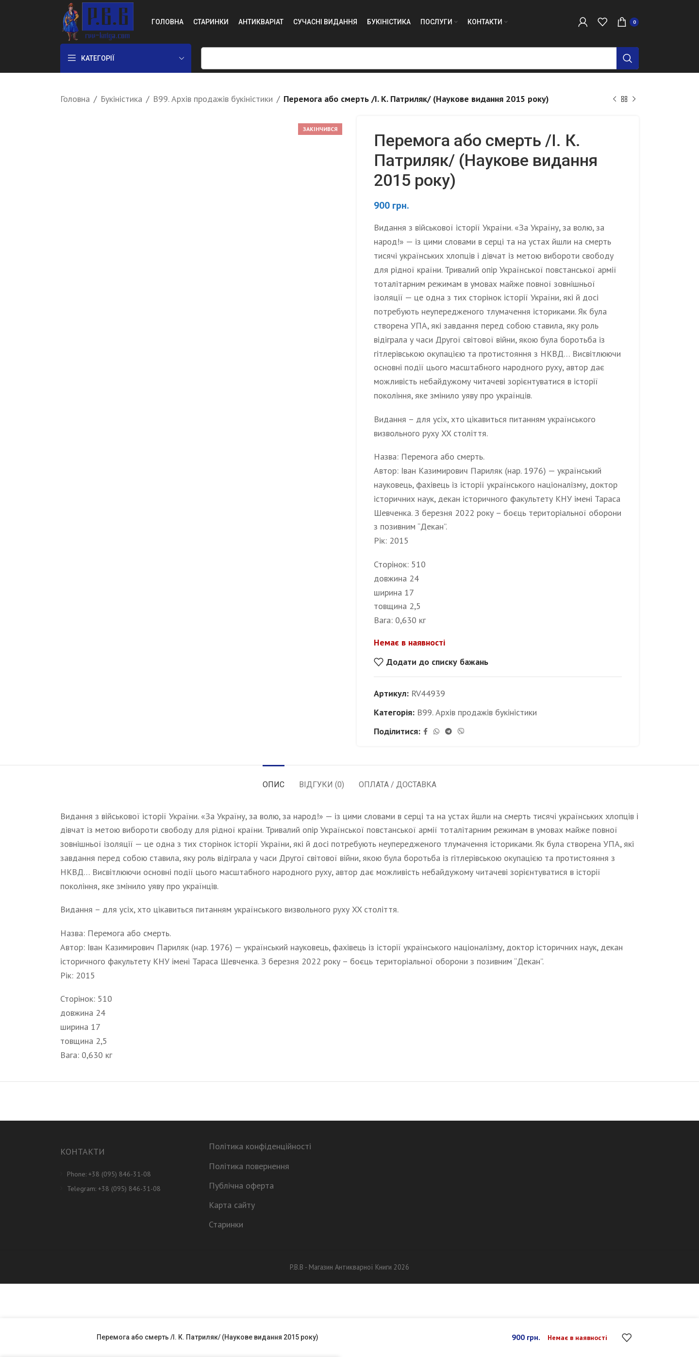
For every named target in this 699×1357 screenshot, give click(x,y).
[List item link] (127, 1174)
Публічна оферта (241, 1185)
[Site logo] (96, 21)
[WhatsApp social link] (436, 731)
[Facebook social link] (425, 731)
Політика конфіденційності (260, 1146)
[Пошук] (420, 58)
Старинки (226, 1224)
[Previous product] (614, 99)
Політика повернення (249, 1166)
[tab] (273, 779)
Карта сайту (232, 1204)
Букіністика (121, 98)
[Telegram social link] (448, 731)
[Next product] (634, 99)
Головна (75, 98)
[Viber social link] (461, 731)
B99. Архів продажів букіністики (213, 98)
